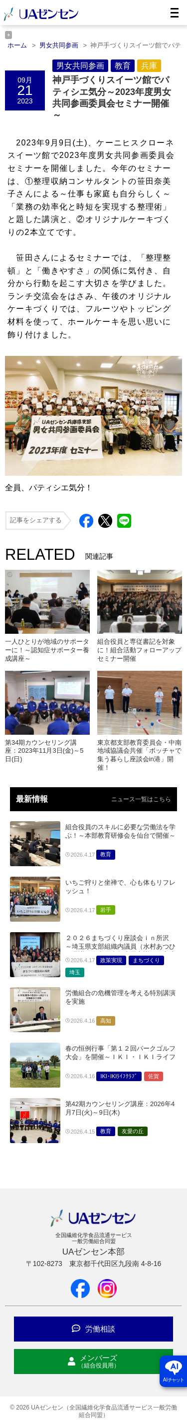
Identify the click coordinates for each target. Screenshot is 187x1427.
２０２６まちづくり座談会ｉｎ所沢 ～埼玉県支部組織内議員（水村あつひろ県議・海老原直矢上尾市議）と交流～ (120, 950)
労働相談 (93, 1329)
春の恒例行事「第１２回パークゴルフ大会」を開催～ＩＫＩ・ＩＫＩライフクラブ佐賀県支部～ (120, 1057)
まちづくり (146, 960)
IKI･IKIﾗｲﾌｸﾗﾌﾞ (119, 1076)
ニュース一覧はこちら (141, 799)
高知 (105, 1021)
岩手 (105, 910)
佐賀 (153, 1076)
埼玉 (74, 972)
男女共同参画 (80, 65)
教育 (123, 65)
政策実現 (111, 960)
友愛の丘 (133, 1131)
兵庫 (149, 65)
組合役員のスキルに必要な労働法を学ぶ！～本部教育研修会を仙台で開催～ (120, 831)
